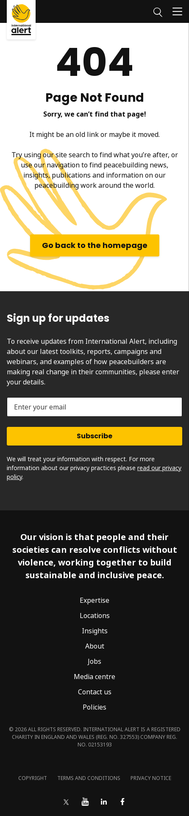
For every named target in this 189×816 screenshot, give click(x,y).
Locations (95, 615)
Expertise (94, 600)
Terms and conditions (88, 778)
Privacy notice (151, 778)
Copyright (32, 778)
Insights (95, 630)
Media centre (94, 676)
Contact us (94, 691)
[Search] (157, 11)
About (94, 646)
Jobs (94, 661)
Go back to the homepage (94, 245)
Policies (94, 707)
